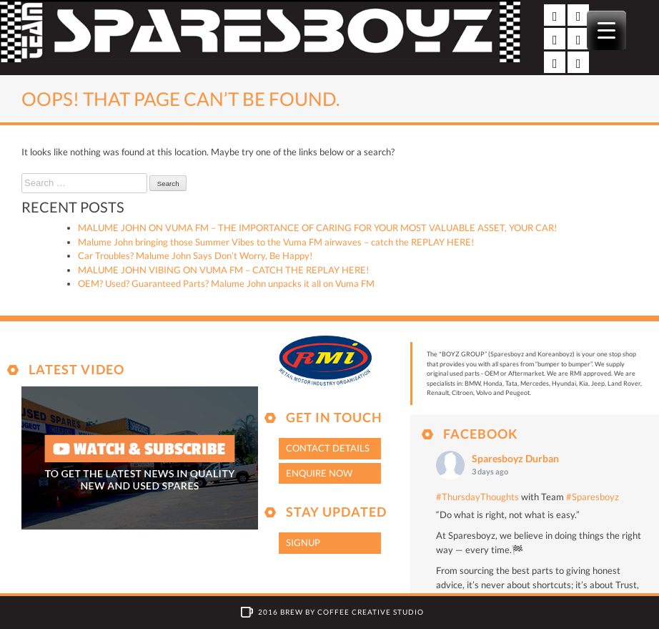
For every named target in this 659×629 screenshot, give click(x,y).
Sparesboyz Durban (515, 458)
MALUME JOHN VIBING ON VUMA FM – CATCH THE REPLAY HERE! (223, 270)
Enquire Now (319, 473)
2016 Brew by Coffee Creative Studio (341, 612)
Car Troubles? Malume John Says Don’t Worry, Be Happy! (195, 255)
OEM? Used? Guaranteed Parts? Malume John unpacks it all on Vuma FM (226, 283)
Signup (303, 542)
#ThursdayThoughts (477, 496)
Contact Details (328, 448)
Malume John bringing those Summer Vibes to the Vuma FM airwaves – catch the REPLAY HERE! (276, 242)
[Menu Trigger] (606, 30)
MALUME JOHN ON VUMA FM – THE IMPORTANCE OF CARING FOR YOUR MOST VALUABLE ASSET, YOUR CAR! (317, 227)
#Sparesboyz (592, 496)
